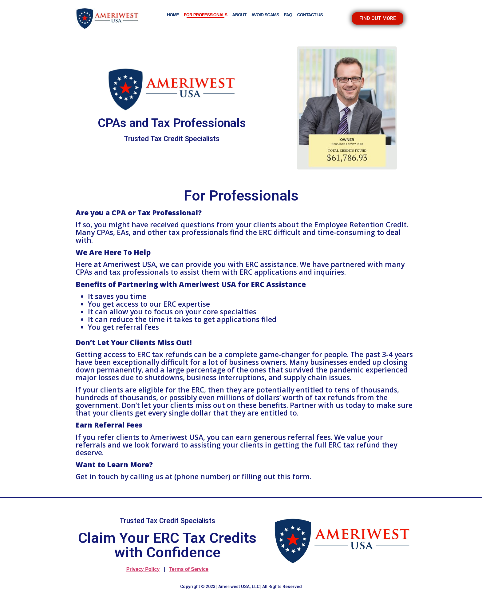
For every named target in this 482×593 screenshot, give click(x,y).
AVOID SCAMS (265, 14)
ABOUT (239, 14)
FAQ (288, 14)
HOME (173, 14)
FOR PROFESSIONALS (205, 14)
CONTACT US (310, 14)
